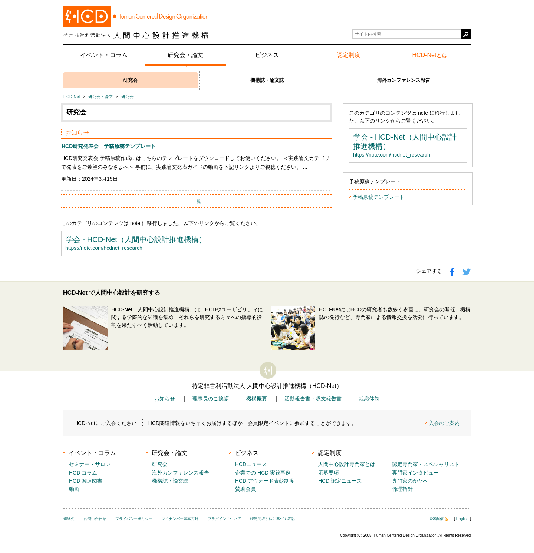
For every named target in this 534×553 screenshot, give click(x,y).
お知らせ (164, 399)
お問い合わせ (95, 519)
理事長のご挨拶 (210, 399)
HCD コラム (83, 473)
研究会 (130, 80)
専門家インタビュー (415, 473)
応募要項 (328, 473)
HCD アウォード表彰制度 (264, 481)
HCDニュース (251, 464)
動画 (74, 489)
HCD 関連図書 (85, 481)
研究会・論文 (185, 55)
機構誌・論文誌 (267, 80)
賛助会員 (245, 489)
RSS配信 (438, 519)
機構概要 (256, 399)
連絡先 (69, 519)
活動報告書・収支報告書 (313, 399)
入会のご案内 (444, 423)
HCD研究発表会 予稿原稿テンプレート (109, 146)
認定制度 (348, 55)
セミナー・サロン (90, 464)
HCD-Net (71, 96)
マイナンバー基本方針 (179, 519)
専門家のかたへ (410, 481)
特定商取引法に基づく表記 (272, 519)
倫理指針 (402, 489)
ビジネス (267, 55)
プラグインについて (224, 519)
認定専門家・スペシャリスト (425, 464)
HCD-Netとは (430, 55)
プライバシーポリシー (133, 519)
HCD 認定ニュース (340, 481)
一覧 (196, 201)
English (462, 519)
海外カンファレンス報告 (403, 80)
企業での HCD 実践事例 (263, 473)
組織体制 (369, 399)
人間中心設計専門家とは (346, 464)
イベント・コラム (104, 55)
